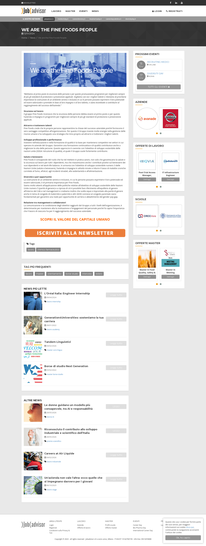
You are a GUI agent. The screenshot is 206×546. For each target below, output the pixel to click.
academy (56, 329)
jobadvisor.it (48, 19)
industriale (56, 461)
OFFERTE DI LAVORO (149, 145)
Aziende (80, 525)
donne (49, 417)
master (39, 273)
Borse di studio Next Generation (66, 366)
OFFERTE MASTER (147, 243)
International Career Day (143, 530)
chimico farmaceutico (48, 249)
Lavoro (56, 11)
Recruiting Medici (158, 62)
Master (70, 11)
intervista (87, 273)
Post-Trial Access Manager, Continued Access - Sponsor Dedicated (147, 174)
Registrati (174, 11)
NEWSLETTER (28, 3)
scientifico (57, 441)
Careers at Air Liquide (59, 453)
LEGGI (116, 406)
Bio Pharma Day (139, 528)
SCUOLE (140, 199)
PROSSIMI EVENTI (147, 54)
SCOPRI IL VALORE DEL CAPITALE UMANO (75, 219)
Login (157, 11)
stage (54, 489)
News (95, 11)
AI (53, 417)
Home (24, 38)
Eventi (83, 11)
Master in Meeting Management (170, 271)
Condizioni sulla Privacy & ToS (59, 531)
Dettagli (147, 179)
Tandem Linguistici (57, 342)
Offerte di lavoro (83, 528)
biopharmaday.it (96, 19)
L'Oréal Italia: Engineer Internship (67, 293)
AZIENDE (141, 102)
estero (99, 273)
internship (56, 301)
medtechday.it (63, 19)
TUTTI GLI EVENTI (159, 87)
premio (50, 441)
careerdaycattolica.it (113, 19)
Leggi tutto (116, 295)
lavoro (31, 249)
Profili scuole (110, 525)
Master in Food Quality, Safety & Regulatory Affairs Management (147, 271)
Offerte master (111, 528)
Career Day (137, 525)
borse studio (72, 273)
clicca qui (190, 527)
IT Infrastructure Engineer (170, 174)
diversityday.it (130, 19)
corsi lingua (57, 350)
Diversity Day (155, 73)
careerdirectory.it (79, 19)
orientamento (55, 273)
